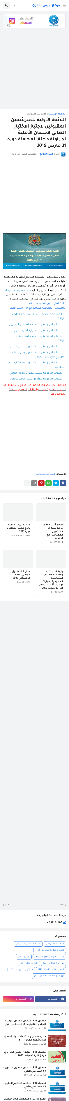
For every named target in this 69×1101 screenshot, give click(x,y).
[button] (64, 5)
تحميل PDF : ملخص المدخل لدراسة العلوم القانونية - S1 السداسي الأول (25, 1023)
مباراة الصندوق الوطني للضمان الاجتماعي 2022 (21, 575)
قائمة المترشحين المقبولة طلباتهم (47, 303)
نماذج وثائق (29, 963)
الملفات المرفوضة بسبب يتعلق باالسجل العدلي (36, 346)
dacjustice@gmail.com (18, 290)
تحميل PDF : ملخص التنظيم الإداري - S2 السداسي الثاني (24, 1085)
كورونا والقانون (53, 963)
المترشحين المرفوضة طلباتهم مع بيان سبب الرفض (37, 308)
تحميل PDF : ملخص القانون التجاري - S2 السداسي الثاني (24, 1070)
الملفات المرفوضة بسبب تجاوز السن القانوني (38, 330)
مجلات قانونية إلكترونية (49, 956)
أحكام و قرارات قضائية (50, 950)
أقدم (7, 905)
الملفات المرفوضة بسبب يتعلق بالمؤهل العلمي (36, 373)
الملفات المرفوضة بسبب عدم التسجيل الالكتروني (35, 324)
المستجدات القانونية (51, 969)
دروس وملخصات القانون (49, 976)
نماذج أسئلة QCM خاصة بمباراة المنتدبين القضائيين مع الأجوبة (53, 532)
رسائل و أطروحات (21, 969)
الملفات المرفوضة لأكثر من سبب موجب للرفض (36, 379)
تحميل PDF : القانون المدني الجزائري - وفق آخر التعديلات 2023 (25, 1054)
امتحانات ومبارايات (36, 114)
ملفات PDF (55, 943)
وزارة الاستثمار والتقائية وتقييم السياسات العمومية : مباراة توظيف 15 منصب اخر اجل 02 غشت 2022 (51, 580)
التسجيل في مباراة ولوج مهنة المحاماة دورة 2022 (18, 528)
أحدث (61, 905)
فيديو (23, 956)
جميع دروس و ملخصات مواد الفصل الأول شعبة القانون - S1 (25, 1038)
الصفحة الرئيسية (57, 114)
